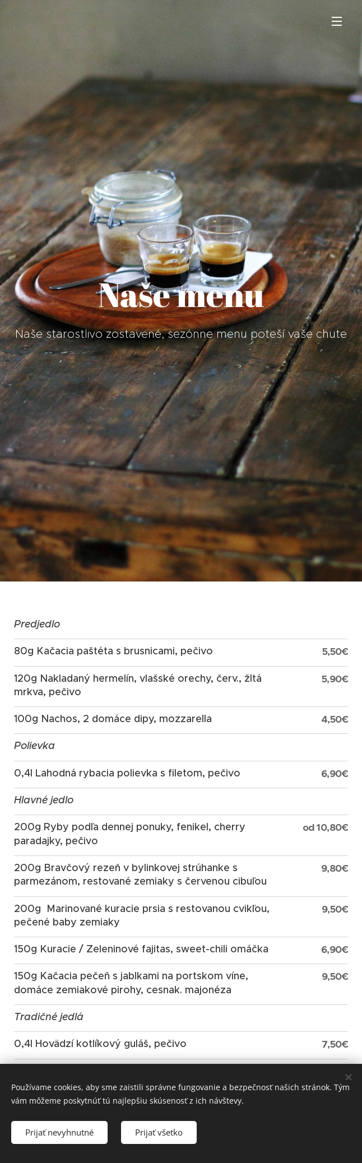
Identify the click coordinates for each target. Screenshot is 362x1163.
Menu (337, 21)
